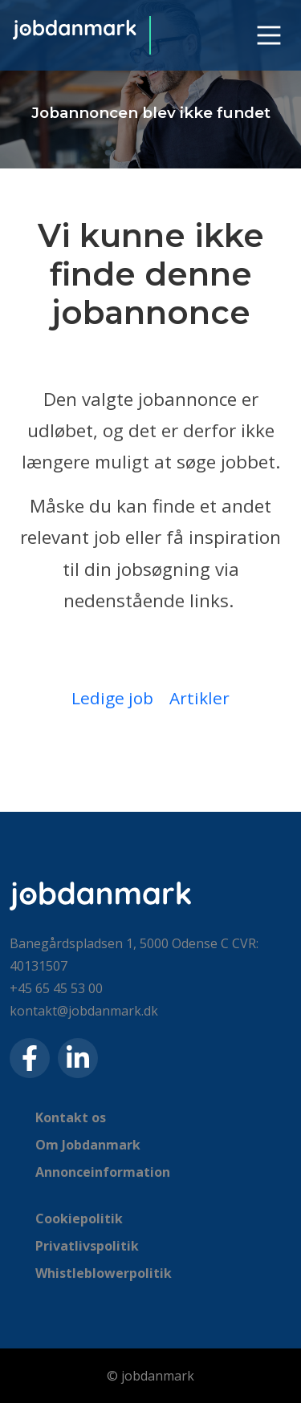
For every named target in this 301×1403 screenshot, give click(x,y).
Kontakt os (70, 1117)
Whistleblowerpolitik (103, 1273)
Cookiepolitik (79, 1218)
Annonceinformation (102, 1172)
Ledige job (112, 698)
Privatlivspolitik (87, 1246)
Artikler (199, 698)
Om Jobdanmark (87, 1145)
